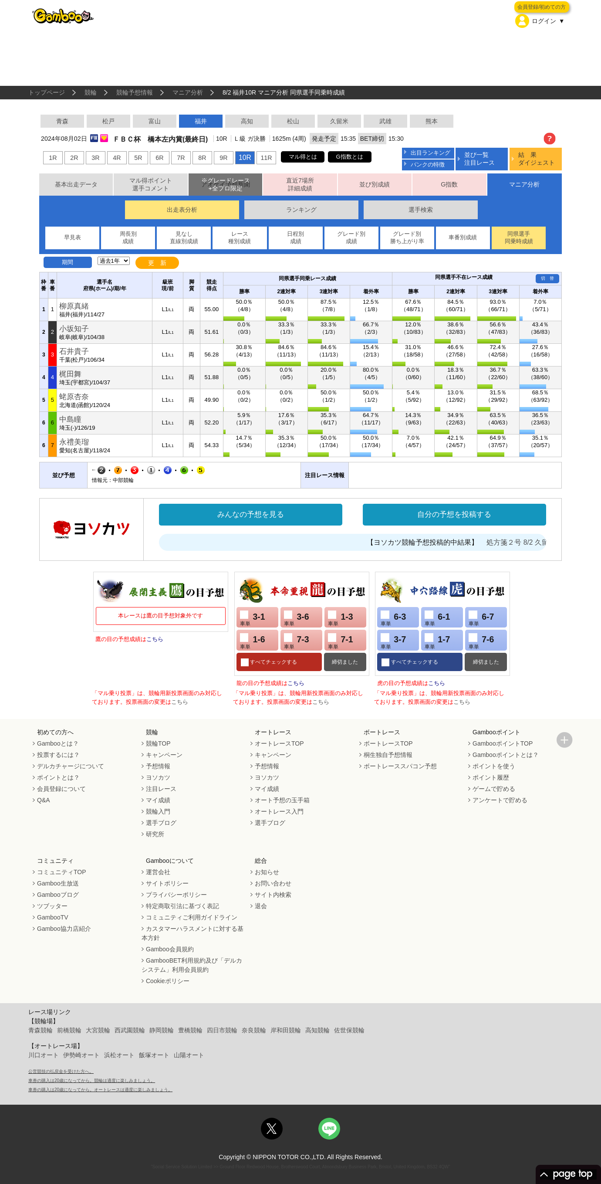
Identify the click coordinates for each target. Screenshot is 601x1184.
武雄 (385, 121)
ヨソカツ (158, 777)
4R (117, 157)
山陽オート (189, 1055)
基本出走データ (76, 184)
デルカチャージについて (70, 766)
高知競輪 (317, 1030)
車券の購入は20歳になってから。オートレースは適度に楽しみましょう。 (100, 1089)
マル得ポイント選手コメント (150, 184)
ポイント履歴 (491, 777)
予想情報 (158, 766)
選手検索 (421, 209)
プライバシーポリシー (176, 894)
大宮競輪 (98, 1030)
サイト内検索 (273, 894)
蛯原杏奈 (74, 397)
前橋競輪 (69, 1030)
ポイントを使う (494, 766)
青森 (62, 121)
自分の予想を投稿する (454, 514)
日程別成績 (295, 237)
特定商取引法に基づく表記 (182, 905)
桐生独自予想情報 (388, 754)
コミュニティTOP (61, 871)
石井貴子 (74, 351)
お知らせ (267, 871)
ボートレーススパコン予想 (400, 766)
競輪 (90, 92)
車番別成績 (463, 237)
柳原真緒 (74, 306)
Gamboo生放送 (58, 883)
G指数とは (349, 156)
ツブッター (52, 905)
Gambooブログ (58, 894)
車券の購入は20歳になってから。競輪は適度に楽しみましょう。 (91, 1080)
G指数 (449, 184)
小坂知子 (74, 329)
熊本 (431, 121)
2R (74, 157)
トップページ (46, 92)
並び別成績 (374, 184)
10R (245, 157)
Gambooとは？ (58, 743)
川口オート (43, 1055)
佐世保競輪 (349, 1030)
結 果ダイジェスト (536, 158)
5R (138, 157)
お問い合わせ (273, 883)
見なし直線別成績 (184, 237)
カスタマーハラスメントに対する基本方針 (192, 933)
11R (266, 157)
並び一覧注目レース (479, 158)
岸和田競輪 (285, 1030)
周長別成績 (128, 237)
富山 (155, 121)
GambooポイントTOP (503, 743)
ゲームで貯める (494, 788)
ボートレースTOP (388, 743)
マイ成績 (158, 800)
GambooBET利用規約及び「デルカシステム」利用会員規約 (192, 965)
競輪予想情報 (134, 92)
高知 (247, 121)
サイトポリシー (167, 883)
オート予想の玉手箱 (282, 800)
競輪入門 (158, 811)
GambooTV (52, 917)
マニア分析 (187, 92)
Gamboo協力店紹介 (64, 928)
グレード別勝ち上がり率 (407, 237)
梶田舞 (70, 374)
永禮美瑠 (74, 442)
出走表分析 (182, 209)
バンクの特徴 (428, 164)
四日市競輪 (222, 1030)
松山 (293, 121)
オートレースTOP (279, 743)
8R (202, 157)
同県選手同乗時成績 (519, 237)
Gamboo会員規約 (170, 949)
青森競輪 (40, 1030)
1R (53, 157)
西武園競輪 (130, 1030)
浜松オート (119, 1055)
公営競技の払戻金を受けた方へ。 (61, 1071)
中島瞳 (70, 419)
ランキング (301, 209)
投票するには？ (58, 754)
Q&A (43, 800)
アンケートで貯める (500, 800)
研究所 (155, 834)
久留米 (339, 121)
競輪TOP (158, 743)
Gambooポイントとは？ (506, 754)
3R (95, 157)
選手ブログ (161, 822)
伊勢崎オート (81, 1055)
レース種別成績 (239, 237)
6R (159, 157)
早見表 (72, 237)
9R (223, 157)
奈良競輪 (254, 1030)
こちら (154, 639)
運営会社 (158, 871)
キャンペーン (164, 754)
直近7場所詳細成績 (300, 184)
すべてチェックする (273, 662)
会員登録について (61, 788)
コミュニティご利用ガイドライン (191, 917)
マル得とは (303, 156)
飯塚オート (154, 1055)
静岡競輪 (161, 1030)
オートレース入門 (279, 811)
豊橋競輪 (190, 1030)
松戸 (108, 121)
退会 (261, 905)
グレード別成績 (351, 237)
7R (181, 157)
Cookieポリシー (167, 980)
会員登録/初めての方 (541, 7)
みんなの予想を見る (250, 514)
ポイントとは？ (58, 777)
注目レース (161, 788)
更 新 (157, 262)
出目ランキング (430, 152)
